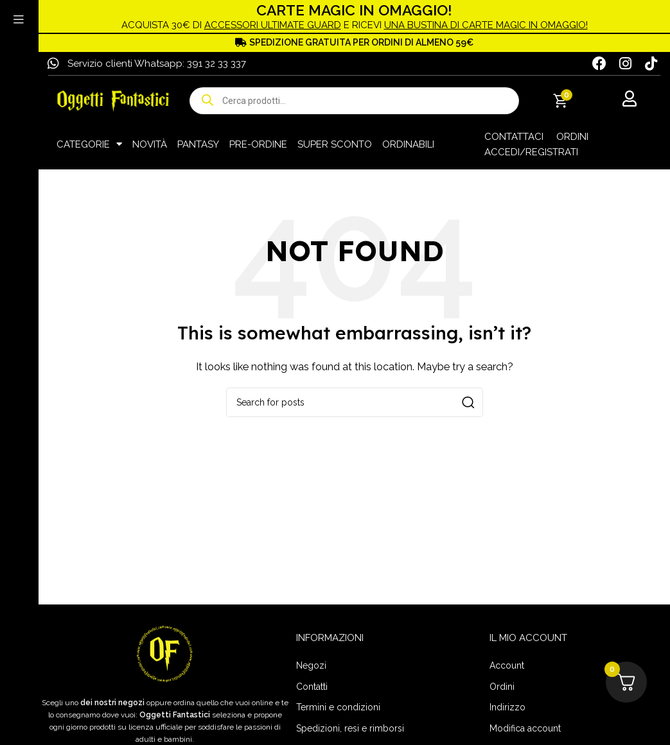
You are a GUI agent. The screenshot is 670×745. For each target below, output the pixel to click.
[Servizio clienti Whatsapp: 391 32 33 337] (53, 62)
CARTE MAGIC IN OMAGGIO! (354, 9)
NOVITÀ (149, 143)
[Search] (354, 401)
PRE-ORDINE (258, 143)
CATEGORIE (89, 143)
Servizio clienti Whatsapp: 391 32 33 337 (156, 63)
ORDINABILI (408, 143)
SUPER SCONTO (334, 143)
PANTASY (198, 143)
